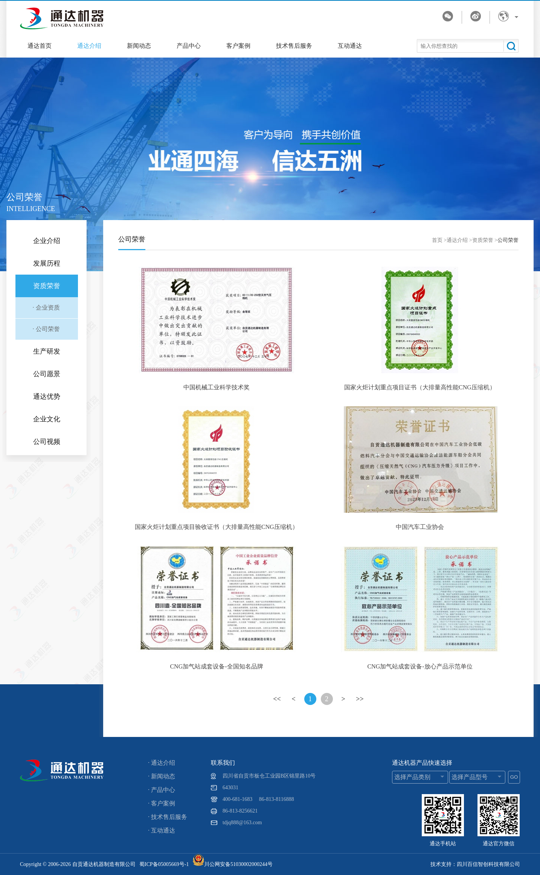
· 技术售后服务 (167, 817)
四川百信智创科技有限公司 (488, 864)
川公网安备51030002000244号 (233, 864)
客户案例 (238, 46)
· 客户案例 (161, 803)
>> (359, 699)
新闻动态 (139, 46)
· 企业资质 (46, 307)
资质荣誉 (482, 240)
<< (277, 699)
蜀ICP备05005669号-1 (164, 864)
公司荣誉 (508, 240)
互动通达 (350, 46)
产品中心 (189, 46)
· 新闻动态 (161, 776)
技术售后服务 (294, 46)
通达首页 (39, 46)
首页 (437, 240)
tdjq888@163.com (242, 822)
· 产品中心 (161, 790)
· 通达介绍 (161, 763)
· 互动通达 (161, 830)
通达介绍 (89, 46)
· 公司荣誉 (46, 329)
